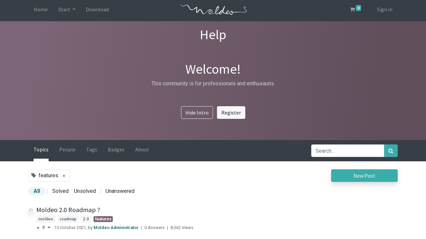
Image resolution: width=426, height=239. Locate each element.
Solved (60, 191)
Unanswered (120, 191)
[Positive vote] (39, 227)
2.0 (86, 219)
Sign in (384, 9)
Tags (91, 149)
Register (231, 112)
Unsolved (85, 191)
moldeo (45, 219)
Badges (116, 149)
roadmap (68, 219)
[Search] (391, 150)
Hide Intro (197, 112)
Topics (41, 149)
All (37, 191)
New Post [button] (364, 175)
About (142, 149)
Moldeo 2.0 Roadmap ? (68, 209)
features (103, 219)
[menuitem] (41, 10)
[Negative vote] (49, 227)
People (67, 149)
